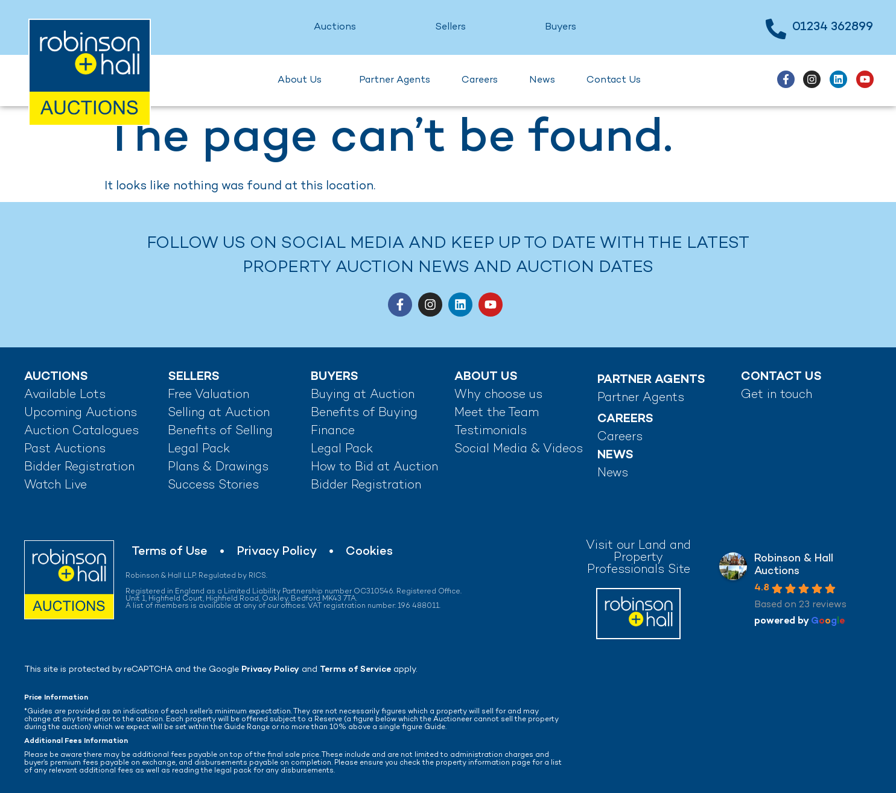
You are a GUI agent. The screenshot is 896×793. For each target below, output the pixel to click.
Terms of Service (355, 669)
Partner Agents (394, 80)
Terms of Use (170, 552)
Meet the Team (496, 413)
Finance (333, 431)
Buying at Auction (363, 395)
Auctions (338, 28)
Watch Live (55, 485)
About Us (303, 81)
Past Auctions (65, 449)
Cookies (369, 552)
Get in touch (776, 395)
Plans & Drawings (218, 467)
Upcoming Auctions (80, 413)
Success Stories (213, 485)
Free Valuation (208, 395)
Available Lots (65, 395)
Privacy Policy (277, 552)
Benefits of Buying (364, 413)
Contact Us (613, 80)
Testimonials (490, 431)
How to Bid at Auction (374, 467)
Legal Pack (199, 449)
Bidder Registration (79, 467)
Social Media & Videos (518, 449)
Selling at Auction (219, 413)
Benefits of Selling (220, 431)
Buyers (563, 28)
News (542, 80)
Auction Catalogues (81, 431)
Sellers (453, 28)
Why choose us (498, 395)
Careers (480, 80)
